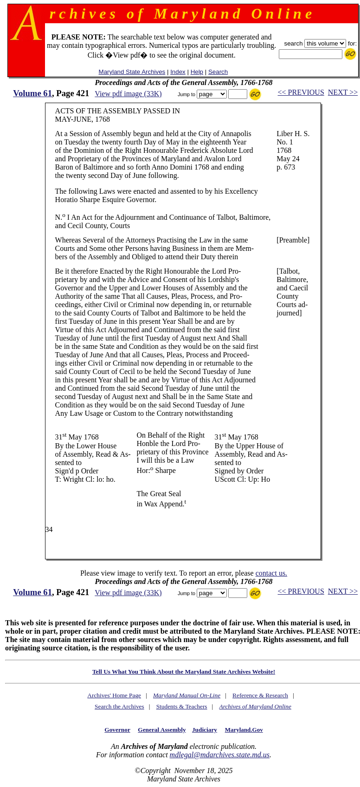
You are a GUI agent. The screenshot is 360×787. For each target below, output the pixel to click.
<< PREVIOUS (301, 92)
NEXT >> (343, 92)
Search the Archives (119, 706)
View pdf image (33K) (128, 94)
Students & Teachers (181, 706)
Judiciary (204, 729)
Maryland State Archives (132, 71)
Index (178, 71)
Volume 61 (32, 93)
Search (218, 71)
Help (197, 71)
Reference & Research (260, 695)
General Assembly (162, 729)
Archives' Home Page (114, 695)
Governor (117, 729)
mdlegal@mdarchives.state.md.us (220, 755)
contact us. (271, 573)
